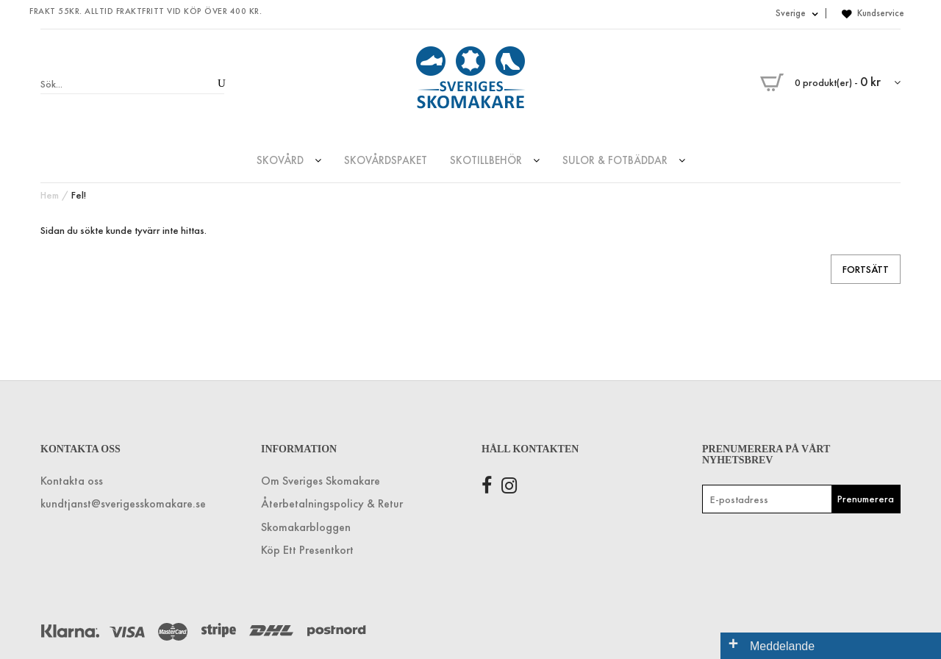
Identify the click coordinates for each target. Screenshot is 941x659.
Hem (49, 195)
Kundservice (880, 13)
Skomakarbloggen (306, 527)
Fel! (78, 195)
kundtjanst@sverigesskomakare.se (123, 503)
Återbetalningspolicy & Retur (332, 503)
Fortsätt (865, 269)
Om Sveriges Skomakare (320, 480)
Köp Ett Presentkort (307, 550)
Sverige (796, 13)
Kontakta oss (71, 480)
